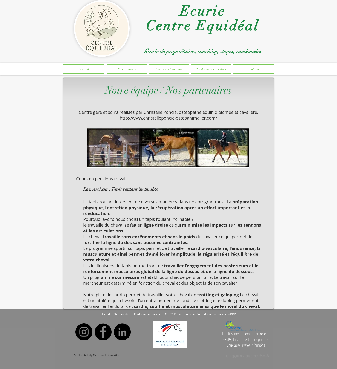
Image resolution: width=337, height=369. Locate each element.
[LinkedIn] (122, 331)
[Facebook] (103, 331)
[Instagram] (83, 331)
